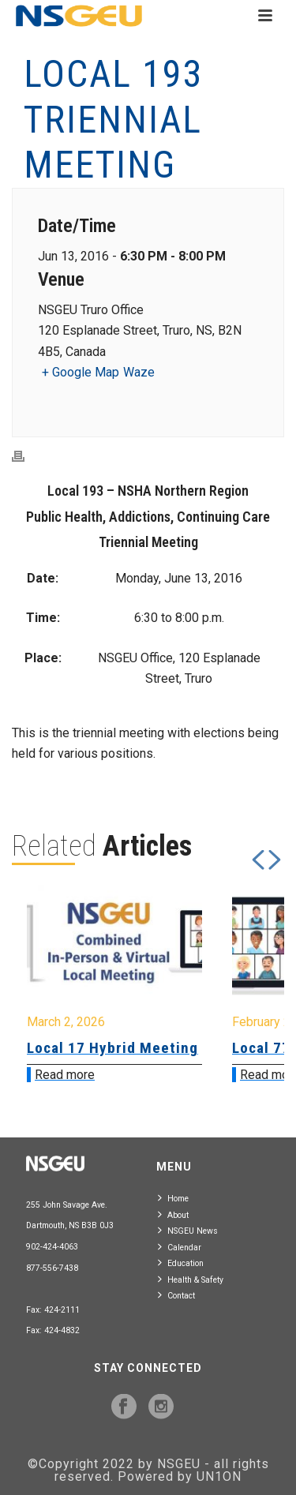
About (173, 1214)
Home (173, 1198)
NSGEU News (188, 1230)
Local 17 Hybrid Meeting (112, 1048)
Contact (176, 1295)
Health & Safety (190, 1279)
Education (181, 1262)
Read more (65, 1074)
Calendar (179, 1247)
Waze (139, 372)
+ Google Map (80, 372)
